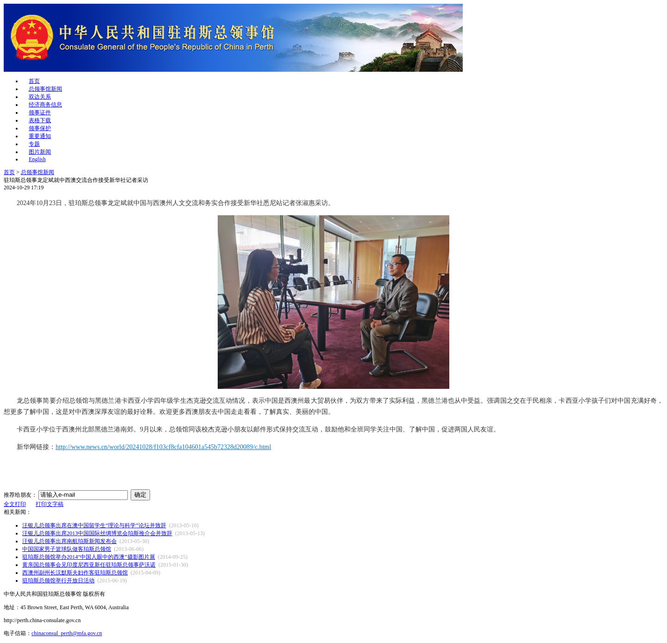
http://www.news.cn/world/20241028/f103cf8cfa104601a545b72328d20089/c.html (163, 446)
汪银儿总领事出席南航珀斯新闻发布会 (69, 541)
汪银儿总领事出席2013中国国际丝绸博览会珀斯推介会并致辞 (97, 533)
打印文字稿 (49, 504)
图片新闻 (40, 152)
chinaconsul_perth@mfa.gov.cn (66, 633)
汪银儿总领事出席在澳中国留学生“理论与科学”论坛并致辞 (94, 525)
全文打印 (15, 504)
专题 (34, 144)
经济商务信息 (45, 104)
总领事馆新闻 (45, 89)
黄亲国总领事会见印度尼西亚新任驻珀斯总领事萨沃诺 (89, 565)
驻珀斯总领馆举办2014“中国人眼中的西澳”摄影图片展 (88, 557)
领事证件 (40, 112)
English (37, 159)
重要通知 (40, 136)
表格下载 (40, 120)
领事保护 (40, 128)
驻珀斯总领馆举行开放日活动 (58, 580)
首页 (34, 81)
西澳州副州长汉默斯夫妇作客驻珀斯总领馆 (75, 572)
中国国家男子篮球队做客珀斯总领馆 (66, 549)
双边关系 (40, 97)
